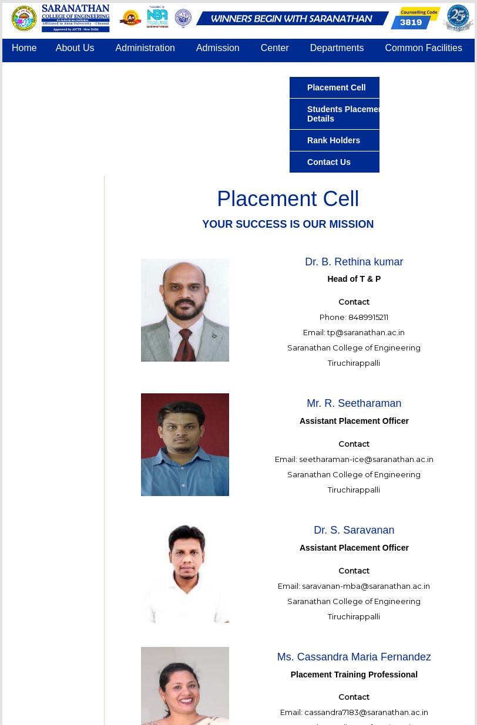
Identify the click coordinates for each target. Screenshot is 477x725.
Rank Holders (333, 140)
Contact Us (257, 70)
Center (275, 48)
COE (204, 70)
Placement (34, 70)
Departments (337, 48)
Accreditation (105, 70)
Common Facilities (423, 48)
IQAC (164, 70)
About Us (75, 48)
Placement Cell (336, 87)
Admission (218, 48)
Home (24, 48)
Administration (145, 48)
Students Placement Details (346, 113)
